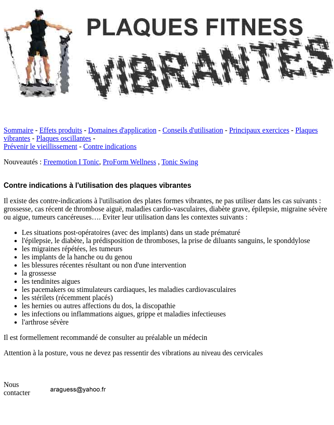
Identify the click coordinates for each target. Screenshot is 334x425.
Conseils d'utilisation (192, 130)
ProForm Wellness (129, 162)
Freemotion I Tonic (71, 162)
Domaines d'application (122, 130)
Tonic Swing (180, 162)
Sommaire (18, 130)
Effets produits (60, 130)
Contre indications (110, 146)
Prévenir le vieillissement (40, 146)
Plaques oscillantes (63, 138)
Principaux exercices (259, 130)
